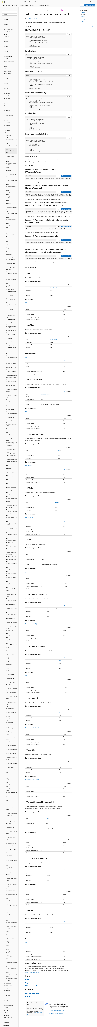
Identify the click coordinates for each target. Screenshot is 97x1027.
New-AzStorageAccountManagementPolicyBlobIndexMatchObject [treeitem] (11, 494)
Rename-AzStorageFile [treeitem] (10, 765)
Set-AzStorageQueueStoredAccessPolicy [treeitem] (11, 868)
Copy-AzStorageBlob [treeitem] (10, 154)
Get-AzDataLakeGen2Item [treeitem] (11, 234)
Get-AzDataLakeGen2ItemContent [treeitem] (11, 238)
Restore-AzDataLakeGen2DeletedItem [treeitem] (11, 769)
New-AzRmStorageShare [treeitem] (11, 483)
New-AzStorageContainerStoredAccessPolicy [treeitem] (11, 548)
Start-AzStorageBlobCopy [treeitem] (11, 905)
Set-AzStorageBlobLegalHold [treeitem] (11, 837)
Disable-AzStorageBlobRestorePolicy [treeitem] (11, 170)
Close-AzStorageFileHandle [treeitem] (10, 151)
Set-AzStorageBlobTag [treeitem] (10, 841)
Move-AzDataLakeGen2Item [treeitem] (10, 467)
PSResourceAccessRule (51, 608)
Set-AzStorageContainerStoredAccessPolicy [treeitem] (11, 849)
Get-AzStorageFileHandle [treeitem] (11, 343)
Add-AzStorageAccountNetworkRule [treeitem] (11, 146)
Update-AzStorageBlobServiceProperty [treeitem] (11, 952)
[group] (48, 178)
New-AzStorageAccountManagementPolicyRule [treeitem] (11, 506)
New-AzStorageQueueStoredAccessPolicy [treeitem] (11, 609)
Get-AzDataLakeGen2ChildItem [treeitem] (11, 224)
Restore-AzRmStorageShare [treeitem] (10, 774)
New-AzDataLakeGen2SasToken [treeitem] (11, 475)
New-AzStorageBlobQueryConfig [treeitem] (11, 524)
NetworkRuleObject (30, 888)
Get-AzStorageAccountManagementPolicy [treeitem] (11, 263)
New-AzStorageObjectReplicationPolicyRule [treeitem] (11, 595)
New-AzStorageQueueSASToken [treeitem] (11, 604)
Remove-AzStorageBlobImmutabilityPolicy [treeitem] (11, 692)
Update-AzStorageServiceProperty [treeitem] (11, 968)
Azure (31, 10)
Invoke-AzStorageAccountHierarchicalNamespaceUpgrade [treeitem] (11, 449)
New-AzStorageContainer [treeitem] (11, 538)
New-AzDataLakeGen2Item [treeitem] (10, 471)
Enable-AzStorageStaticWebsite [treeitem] (11, 219)
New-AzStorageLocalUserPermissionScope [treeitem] (11, 578)
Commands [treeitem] (7, 125)
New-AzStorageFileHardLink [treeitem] (10, 563)
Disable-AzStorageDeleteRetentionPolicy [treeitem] (11, 181)
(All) (27, 302)
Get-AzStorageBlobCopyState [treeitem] (11, 294)
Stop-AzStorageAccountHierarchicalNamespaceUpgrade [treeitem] (11, 917)
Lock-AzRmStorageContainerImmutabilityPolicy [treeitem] (11, 462)
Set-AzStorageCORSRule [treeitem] (11, 853)
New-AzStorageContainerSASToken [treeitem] (11, 542)
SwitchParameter (53, 287)
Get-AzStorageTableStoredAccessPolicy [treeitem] (11, 419)
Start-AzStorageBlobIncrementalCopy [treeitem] (11, 909)
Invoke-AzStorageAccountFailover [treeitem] (11, 444)
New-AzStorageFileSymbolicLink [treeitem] (11, 572)
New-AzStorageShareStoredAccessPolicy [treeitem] (11, 622)
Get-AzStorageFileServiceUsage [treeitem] (11, 352)
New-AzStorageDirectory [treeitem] (11, 554)
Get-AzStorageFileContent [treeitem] (11, 336)
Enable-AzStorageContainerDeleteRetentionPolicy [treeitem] (11, 208)
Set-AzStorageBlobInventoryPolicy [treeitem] (11, 833)
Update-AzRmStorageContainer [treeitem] (11, 937)
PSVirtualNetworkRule (51, 873)
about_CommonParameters (31, 972)
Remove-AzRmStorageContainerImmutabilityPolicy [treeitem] (11, 658)
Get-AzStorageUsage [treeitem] (10, 433)
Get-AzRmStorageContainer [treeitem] (11, 243)
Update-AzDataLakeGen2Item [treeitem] (10, 933)
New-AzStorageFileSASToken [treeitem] (11, 567)
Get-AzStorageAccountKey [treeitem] (10, 258)
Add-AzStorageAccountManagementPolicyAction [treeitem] (11, 140)
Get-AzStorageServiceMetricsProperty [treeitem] (11, 396)
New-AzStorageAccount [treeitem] (11, 485)
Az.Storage (46, 10)
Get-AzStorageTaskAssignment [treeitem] (11, 424)
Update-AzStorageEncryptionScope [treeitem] (11, 958)
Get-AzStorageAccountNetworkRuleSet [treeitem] (11, 280)
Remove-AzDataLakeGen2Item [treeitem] (10, 649)
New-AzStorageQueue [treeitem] (10, 599)
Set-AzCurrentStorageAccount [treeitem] (11, 792)
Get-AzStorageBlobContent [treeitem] (10, 290)
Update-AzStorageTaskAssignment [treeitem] (11, 972)
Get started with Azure (90, 5)
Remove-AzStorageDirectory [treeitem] (10, 716)
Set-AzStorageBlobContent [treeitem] (10, 822)
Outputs (83, 21)
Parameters (84, 18)
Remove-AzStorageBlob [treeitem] (11, 688)
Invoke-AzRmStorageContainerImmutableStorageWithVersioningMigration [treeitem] (11, 438)
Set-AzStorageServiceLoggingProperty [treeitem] (11, 874)
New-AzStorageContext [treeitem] (11, 552)
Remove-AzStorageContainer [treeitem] (10, 702)
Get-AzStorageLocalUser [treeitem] (11, 362)
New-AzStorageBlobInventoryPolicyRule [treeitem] (11, 518)
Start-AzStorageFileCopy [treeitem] (11, 913)
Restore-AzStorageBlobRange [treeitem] (10, 778)
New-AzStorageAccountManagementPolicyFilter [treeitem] (11, 501)
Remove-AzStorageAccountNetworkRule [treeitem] (11, 683)
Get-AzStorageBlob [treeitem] (10, 284)
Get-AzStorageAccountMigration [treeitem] (11, 269)
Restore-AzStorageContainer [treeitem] (10, 782)
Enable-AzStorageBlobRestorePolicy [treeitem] (11, 203)
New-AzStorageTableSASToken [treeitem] (11, 629)
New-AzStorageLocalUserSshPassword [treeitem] (11, 584)
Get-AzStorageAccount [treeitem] (11, 254)
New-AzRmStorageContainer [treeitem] (11, 479)
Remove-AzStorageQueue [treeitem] (11, 732)
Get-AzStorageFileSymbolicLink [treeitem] (11, 358)
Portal (82, 5)
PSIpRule (57, 502)
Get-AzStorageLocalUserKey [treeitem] (11, 365)
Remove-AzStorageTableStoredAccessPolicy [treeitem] (11, 753)
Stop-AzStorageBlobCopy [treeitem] (11, 921)
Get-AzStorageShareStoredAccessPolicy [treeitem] (11, 408)
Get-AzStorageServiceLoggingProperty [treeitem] (11, 390)
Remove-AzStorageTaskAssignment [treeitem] (11, 757)
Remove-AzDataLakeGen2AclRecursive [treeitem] (11, 644)
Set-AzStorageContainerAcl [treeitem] (10, 844)
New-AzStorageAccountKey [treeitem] (10, 488)
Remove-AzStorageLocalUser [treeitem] (10, 723)
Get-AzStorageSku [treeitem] (10, 412)
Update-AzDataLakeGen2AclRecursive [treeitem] (11, 928)
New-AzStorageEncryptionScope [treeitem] (11, 558)
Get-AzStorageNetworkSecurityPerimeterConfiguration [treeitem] (11, 371)
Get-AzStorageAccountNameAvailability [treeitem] (11, 274)
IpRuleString (28, 465)
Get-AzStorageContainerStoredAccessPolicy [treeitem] (11, 321)
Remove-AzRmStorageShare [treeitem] (10, 668)
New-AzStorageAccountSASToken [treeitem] (11, 512)
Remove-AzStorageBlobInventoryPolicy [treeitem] (11, 697)
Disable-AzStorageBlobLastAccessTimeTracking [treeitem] (11, 164)
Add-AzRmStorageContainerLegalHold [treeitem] (11, 134)
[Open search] (90, 2)
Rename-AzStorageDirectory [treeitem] (10, 761)
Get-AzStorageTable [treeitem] (10, 415)
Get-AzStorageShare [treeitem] (10, 404)
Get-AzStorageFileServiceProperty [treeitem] (11, 347)
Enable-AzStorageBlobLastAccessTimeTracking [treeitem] (11, 197)
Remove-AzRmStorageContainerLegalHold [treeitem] (11, 664)
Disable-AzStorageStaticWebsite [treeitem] (11, 186)
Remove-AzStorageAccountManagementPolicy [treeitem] (11, 678)
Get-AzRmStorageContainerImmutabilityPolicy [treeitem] (11, 248)
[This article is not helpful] (92, 26)
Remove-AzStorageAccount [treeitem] (10, 673)
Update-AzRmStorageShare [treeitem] (10, 941)
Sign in (94, 1)
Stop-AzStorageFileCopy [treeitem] (11, 924)
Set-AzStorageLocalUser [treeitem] (11, 858)
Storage (52, 10)
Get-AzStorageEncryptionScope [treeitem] (11, 329)
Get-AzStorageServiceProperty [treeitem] (11, 401)
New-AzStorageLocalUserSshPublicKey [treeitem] (11, 590)
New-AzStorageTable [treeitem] (10, 626)
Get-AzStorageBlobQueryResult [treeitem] (11, 305)
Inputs (83, 19)
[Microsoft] (2, 2)
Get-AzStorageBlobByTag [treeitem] (11, 287)
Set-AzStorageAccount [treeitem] (10, 813)
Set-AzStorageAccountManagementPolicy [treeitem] (11, 817)
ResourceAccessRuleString (32, 727)
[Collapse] (16, 9)
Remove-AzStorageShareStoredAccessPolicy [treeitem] (11, 744)
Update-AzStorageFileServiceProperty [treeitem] (11, 963)
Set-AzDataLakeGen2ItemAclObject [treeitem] (11, 803)
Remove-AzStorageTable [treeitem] (11, 748)
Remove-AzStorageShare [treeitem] (11, 740)
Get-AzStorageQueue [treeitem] (10, 380)
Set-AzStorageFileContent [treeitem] (11, 855)
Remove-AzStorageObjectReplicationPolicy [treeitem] (11, 728)
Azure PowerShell (38, 10)
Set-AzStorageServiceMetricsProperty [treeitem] (11, 879)
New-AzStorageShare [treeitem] (10, 613)
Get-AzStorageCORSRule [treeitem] (11, 325)
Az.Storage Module (33, 18)
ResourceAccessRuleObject (32, 623)
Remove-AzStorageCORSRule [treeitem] (10, 712)
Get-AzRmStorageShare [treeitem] (11, 252)
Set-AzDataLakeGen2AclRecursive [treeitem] (11, 797)
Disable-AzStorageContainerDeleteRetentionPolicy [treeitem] (11, 175)
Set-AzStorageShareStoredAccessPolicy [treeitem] (11, 889)
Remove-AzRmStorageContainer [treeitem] (11, 653)
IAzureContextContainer (46, 394)
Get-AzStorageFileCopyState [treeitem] (11, 339)
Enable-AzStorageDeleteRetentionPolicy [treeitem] (11, 214)
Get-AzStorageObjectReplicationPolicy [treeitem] (11, 376)
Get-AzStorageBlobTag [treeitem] (10, 315)
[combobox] (9, 12)
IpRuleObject (29, 517)
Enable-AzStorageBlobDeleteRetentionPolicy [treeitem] (11, 191)
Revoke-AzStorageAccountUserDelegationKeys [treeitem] (11, 787)
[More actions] (70, 10)
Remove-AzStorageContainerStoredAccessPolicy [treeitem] (11, 707)
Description (83, 14)
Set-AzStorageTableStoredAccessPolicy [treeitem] (11, 895)
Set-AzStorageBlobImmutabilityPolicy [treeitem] (11, 827)
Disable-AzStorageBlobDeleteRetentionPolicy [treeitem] (11, 158)
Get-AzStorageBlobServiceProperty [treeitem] (11, 311)
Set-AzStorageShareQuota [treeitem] (10, 884)
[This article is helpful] (91, 26)
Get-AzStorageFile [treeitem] (9, 334)
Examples (83, 16)
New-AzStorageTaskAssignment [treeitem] (11, 639)
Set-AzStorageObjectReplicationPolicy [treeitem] (11, 862)
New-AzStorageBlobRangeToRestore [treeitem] (11, 529)
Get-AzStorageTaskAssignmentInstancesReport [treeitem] (11, 429)
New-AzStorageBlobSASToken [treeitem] (11, 534)
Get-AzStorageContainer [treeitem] (11, 317)
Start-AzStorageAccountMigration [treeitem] (11, 901)
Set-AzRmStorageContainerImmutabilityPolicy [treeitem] (11, 809)
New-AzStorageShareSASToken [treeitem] (11, 617)
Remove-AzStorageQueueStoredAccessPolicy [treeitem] (11, 736)
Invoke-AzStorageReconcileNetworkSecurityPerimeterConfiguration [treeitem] (11, 456)
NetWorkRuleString (30, 836)
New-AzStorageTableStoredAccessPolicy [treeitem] (11, 634)
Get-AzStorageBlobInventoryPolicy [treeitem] (11, 299)
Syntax (83, 12)
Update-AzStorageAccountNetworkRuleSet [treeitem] (11, 946)
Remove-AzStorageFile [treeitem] (10, 720)
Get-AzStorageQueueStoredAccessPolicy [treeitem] (11, 385)
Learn (27, 10)
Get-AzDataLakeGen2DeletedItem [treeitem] (11, 230)
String (59, 450)
